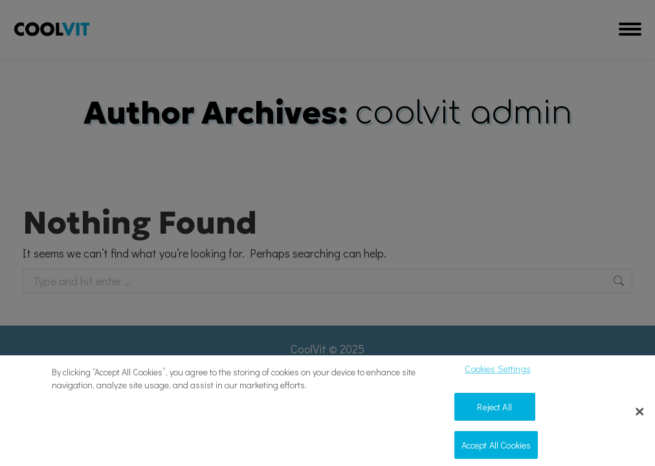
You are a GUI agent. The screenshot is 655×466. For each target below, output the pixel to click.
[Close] (640, 417)
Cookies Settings (497, 373)
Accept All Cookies (496, 449)
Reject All (494, 411)
